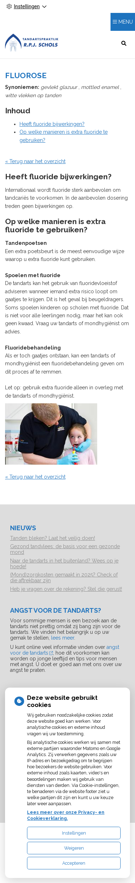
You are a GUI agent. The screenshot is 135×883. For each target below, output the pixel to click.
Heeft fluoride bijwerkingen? (52, 124)
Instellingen (74, 833)
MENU (125, 22)
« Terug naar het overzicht (35, 161)
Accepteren (73, 863)
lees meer (62, 638)
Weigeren (74, 848)
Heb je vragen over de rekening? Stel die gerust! (66, 589)
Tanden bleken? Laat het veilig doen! (52, 538)
